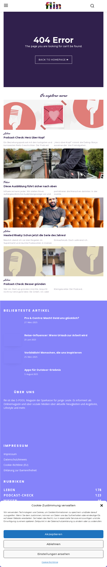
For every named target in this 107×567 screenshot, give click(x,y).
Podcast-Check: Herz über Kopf (24, 137)
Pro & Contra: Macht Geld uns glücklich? (51, 318)
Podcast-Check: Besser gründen (25, 284)
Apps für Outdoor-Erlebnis (42, 370)
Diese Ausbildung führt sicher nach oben (30, 186)
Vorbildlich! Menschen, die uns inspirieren (53, 352)
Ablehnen (53, 544)
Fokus (6, 182)
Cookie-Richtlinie (50, 562)
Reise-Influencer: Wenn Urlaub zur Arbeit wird (55, 335)
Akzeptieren (53, 534)
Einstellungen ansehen (53, 554)
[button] (101, 505)
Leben (7, 133)
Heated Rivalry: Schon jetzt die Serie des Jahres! (35, 235)
